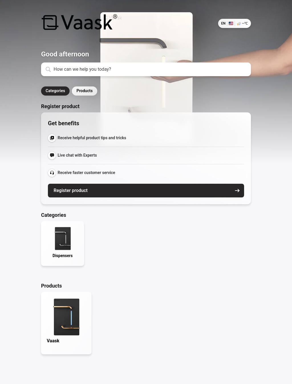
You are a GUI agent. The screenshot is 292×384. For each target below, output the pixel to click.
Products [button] (84, 90)
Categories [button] (55, 90)
